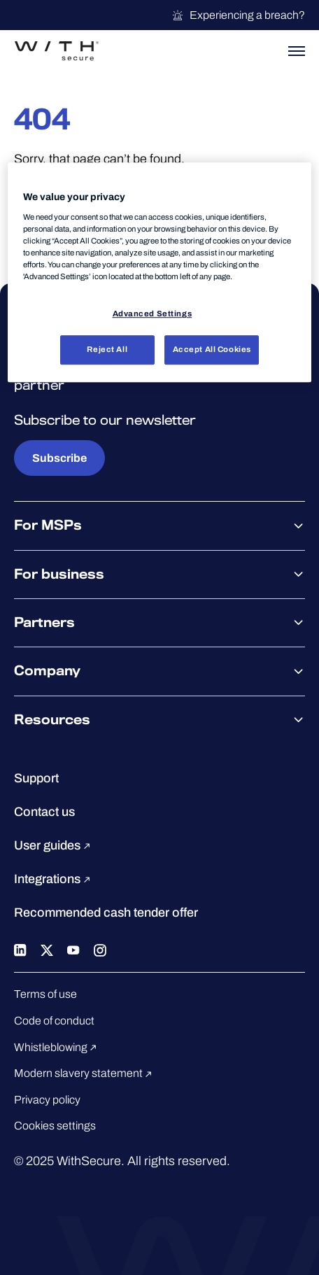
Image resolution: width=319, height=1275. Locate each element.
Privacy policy (47, 1100)
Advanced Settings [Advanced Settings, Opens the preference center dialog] (152, 313)
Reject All (107, 349)
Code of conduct (54, 1021)
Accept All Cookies (212, 349)
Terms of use (45, 994)
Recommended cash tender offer (106, 913)
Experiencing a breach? (238, 15)
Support (36, 778)
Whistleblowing (57, 1047)
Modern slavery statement (85, 1073)
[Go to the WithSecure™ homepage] (56, 51)
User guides (54, 845)
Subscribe (59, 458)
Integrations (54, 879)
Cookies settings (55, 1126)
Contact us (44, 812)
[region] (159, 273)
